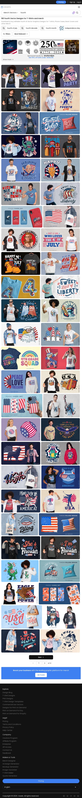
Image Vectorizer (10, 770)
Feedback (7, 753)
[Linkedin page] (78, 796)
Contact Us (7, 750)
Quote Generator (10, 776)
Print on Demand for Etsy (13, 710)
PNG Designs (8, 698)
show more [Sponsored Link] (8, 59)
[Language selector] (41, 787)
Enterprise (7, 744)
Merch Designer (9, 761)
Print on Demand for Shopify (14, 713)
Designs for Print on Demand (14, 707)
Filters (6, 34)
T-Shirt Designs (9, 695)
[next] (41, 657)
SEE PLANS (41, 675)
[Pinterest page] (71, 796)
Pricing (5, 721)
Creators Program (10, 738)
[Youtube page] (74, 796)
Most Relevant (21, 34)
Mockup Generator (10, 767)
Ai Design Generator (11, 764)
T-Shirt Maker (8, 773)
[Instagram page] (64, 796)
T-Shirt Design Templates (13, 701)
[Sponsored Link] (10, 47)
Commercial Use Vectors (13, 704)
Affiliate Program (9, 741)
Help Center (7, 730)
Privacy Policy (8, 727)
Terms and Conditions (12, 724)
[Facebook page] (67, 796)
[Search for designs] (46, 12)
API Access (7, 747)
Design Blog (7, 692)
